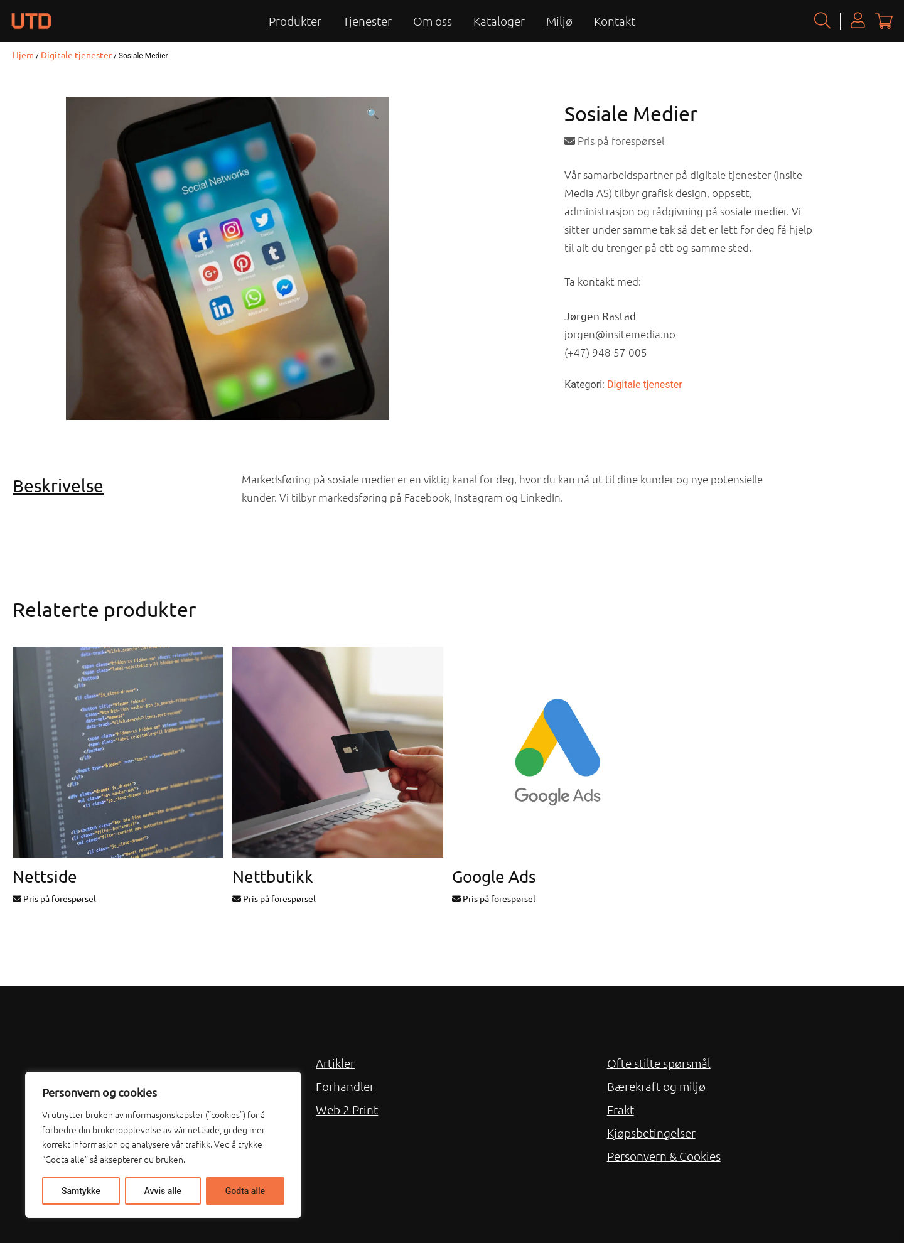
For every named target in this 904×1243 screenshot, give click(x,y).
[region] (163, 1145)
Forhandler (345, 1086)
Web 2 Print (347, 1109)
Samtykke (81, 1191)
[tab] (122, 486)
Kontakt (614, 20)
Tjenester (367, 20)
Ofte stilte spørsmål (659, 1062)
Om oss (432, 20)
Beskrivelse (58, 485)
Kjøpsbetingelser (651, 1132)
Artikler (335, 1062)
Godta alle (245, 1191)
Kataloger (499, 20)
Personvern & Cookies (664, 1155)
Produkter (295, 20)
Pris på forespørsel (614, 141)
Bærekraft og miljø (656, 1086)
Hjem (23, 54)
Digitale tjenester (76, 54)
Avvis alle (162, 1191)
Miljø (559, 20)
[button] (373, 114)
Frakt (620, 1109)
